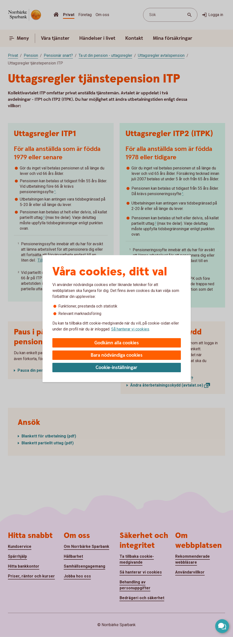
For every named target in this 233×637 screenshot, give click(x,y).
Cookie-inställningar (116, 368)
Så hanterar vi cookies (130, 329)
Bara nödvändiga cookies (117, 355)
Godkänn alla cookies (116, 343)
